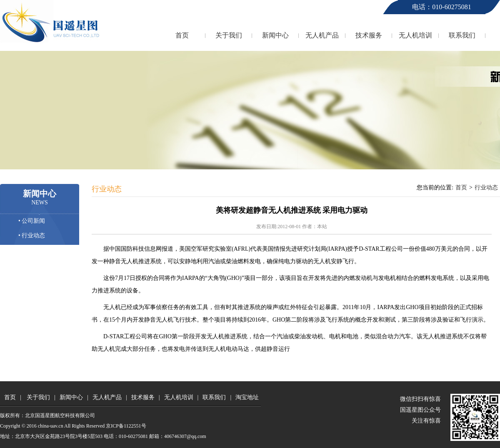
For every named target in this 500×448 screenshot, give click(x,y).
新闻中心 (275, 35)
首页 (182, 35)
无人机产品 (322, 35)
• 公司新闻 (31, 221)
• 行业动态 (31, 235)
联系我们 (462, 35)
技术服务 (368, 35)
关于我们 (228, 35)
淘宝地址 (247, 397)
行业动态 (486, 187)
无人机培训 (415, 35)
